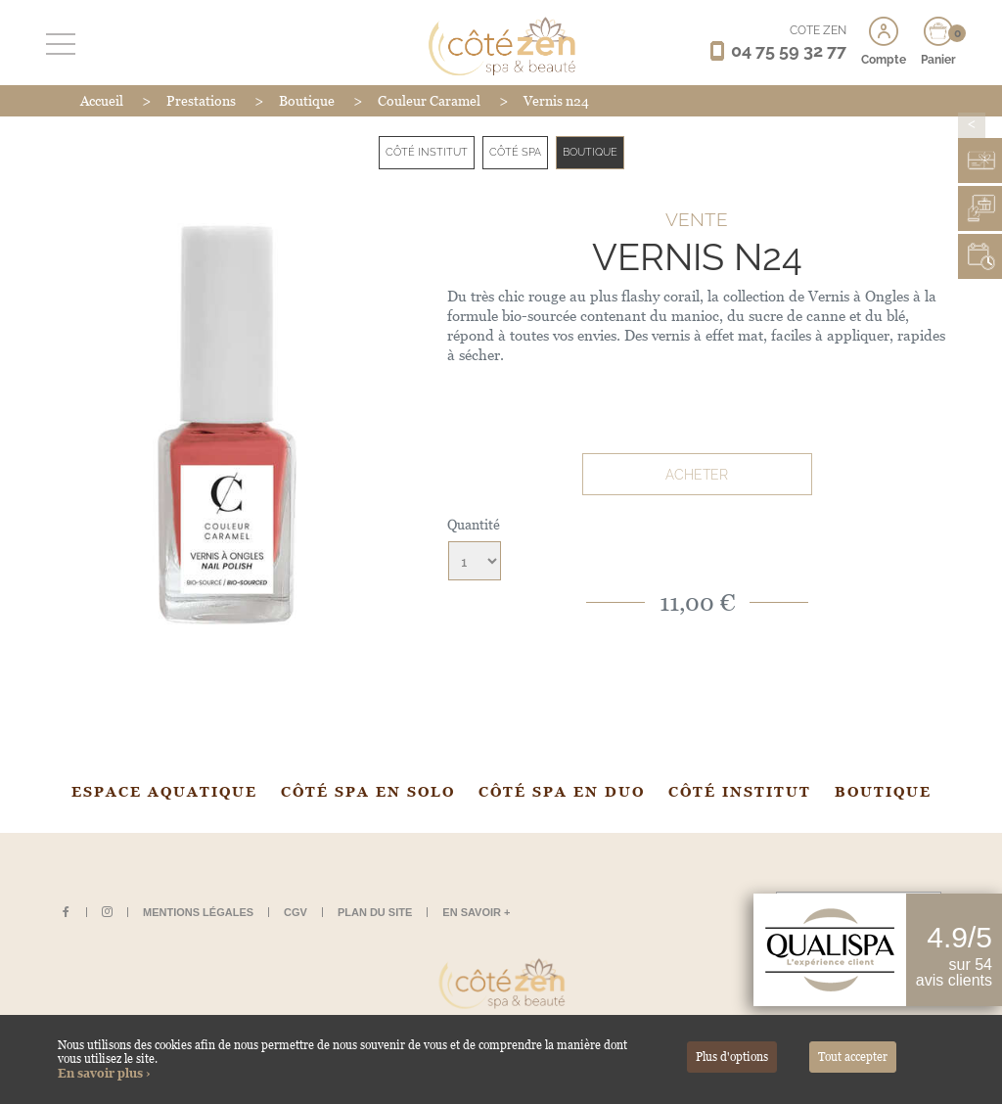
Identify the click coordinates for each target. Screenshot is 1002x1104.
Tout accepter (853, 1057)
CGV (295, 912)
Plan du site (375, 912)
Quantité (473, 524)
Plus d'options (732, 1057)
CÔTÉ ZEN (818, 30)
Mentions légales (198, 912)
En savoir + (476, 912)
